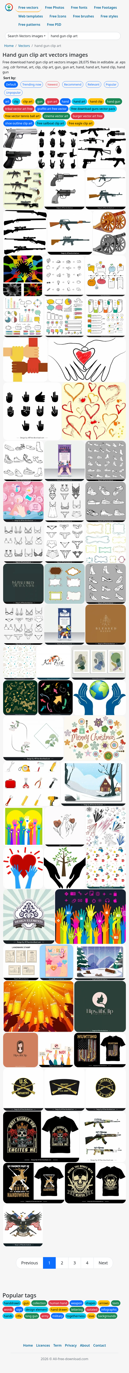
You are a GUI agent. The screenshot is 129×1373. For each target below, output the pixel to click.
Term (57, 1345)
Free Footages (105, 7)
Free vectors (28, 7)
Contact (99, 1345)
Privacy (71, 1345)
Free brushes (83, 16)
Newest (53, 84)
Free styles (109, 16)
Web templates (30, 16)
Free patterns (29, 24)
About (85, 1345)
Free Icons (57, 16)
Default (11, 84)
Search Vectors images (25, 36)
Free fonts (79, 7)
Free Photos (54, 7)
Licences (43, 1345)
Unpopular (13, 93)
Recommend (72, 84)
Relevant (94, 84)
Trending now (31, 84)
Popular (111, 84)
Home (9, 45)
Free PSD (54, 24)
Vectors (24, 45)
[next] (103, 1263)
